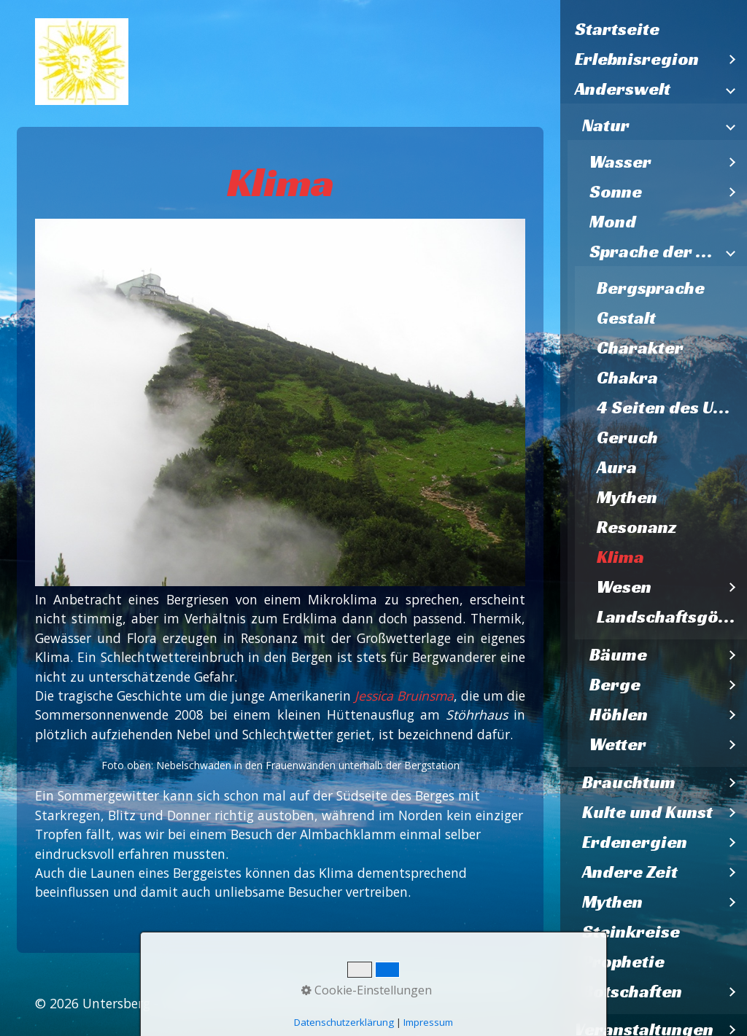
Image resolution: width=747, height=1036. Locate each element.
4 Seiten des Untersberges (672, 407)
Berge (614, 685)
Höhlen (618, 714)
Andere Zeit (630, 872)
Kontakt (276, 985)
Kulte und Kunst (647, 812)
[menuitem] (653, 29)
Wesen (624, 587)
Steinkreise (631, 932)
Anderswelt (622, 89)
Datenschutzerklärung (457, 985)
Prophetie (623, 962)
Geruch (627, 437)
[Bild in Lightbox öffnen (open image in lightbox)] (280, 402)
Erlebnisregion (637, 59)
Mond (612, 222)
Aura (617, 467)
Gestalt (626, 318)
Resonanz (636, 527)
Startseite (617, 29)
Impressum (345, 985)
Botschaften (632, 991)
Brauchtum (629, 782)
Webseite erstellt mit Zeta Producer (269, 1003)
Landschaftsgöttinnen (672, 617)
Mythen (627, 497)
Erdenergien (634, 842)
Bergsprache (651, 288)
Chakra (627, 378)
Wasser (620, 162)
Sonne (615, 192)
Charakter (640, 348)
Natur (606, 125)
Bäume (618, 655)
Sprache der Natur (653, 251)
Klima (620, 557)
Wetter (617, 744)
